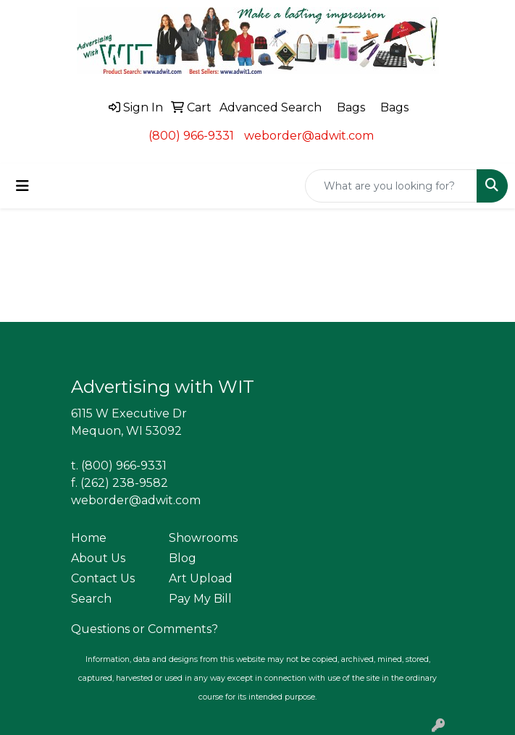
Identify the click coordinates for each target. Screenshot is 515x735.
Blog (182, 558)
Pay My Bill (200, 599)
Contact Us (103, 578)
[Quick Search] (391, 186)
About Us (98, 558)
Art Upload (201, 578)
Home (88, 538)
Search (91, 599)
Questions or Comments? (144, 629)
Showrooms (203, 538)
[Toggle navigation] (22, 186)
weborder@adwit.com (309, 136)
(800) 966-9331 (191, 136)
